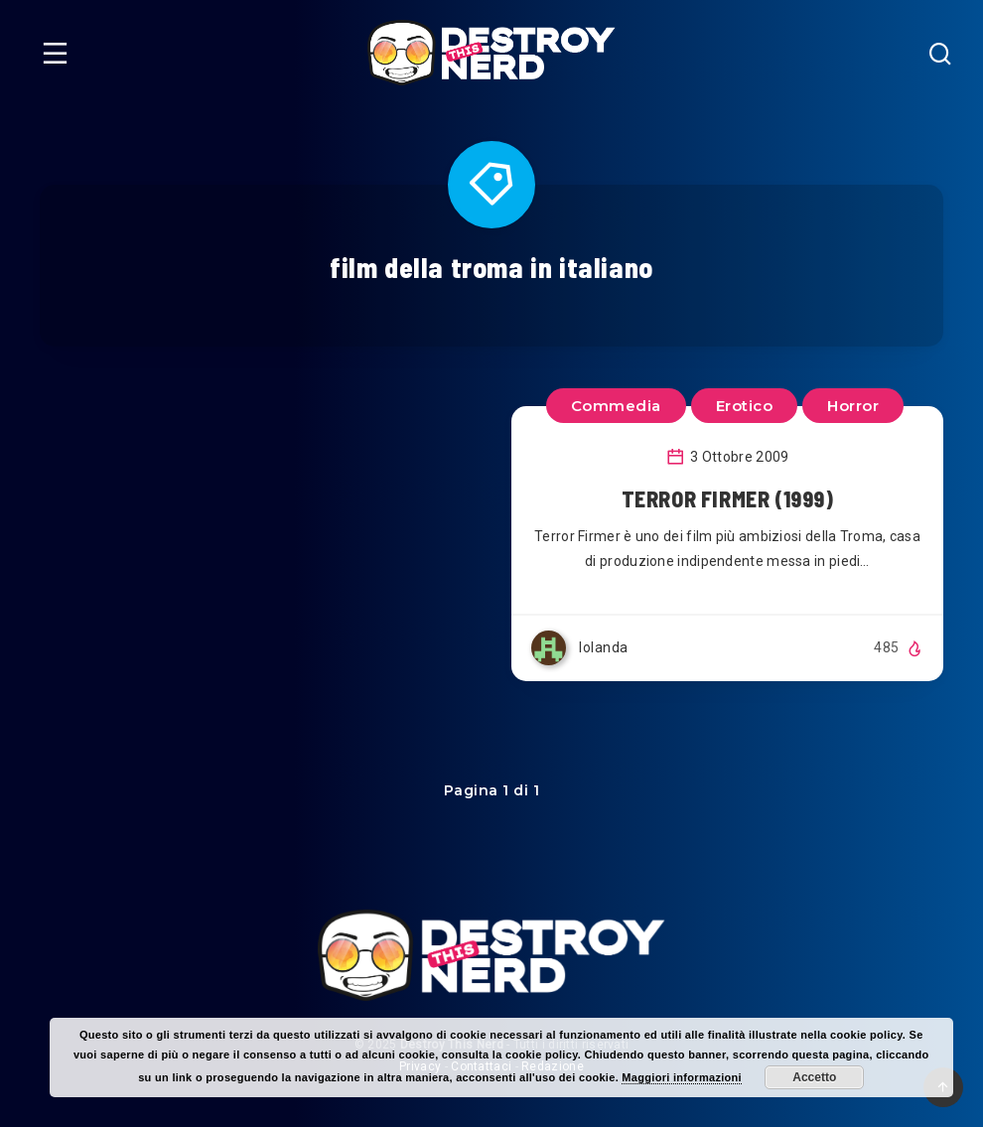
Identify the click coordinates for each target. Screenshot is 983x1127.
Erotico (744, 405)
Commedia (616, 405)
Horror (853, 405)
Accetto (814, 1077)
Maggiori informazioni (682, 1077)
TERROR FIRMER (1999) (728, 498)
